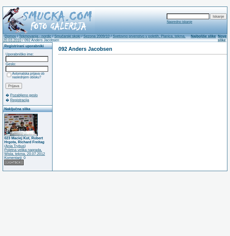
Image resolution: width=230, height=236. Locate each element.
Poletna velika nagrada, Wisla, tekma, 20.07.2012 (24, 152)
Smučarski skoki (67, 36)
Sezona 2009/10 (96, 36)
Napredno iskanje (179, 22)
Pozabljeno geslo (24, 95)
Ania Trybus (15, 146)
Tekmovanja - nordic (35, 36)
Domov (10, 36)
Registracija (19, 100)
